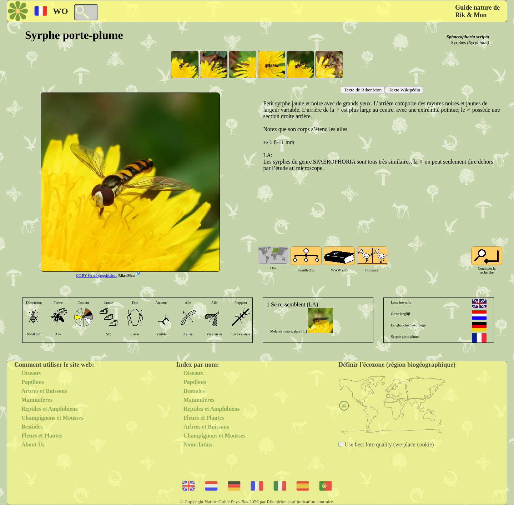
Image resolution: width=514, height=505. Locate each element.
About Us (32, 444)
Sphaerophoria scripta (467, 36)
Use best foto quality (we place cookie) (388, 444)
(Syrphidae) (478, 42)
